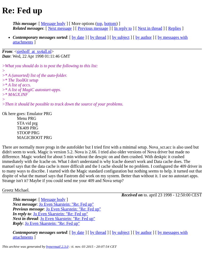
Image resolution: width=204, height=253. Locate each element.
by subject (120, 37)
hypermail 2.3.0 (57, 246)
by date (78, 37)
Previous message (93, 28)
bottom (110, 23)
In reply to (123, 28)
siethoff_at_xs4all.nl (34, 51)
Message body (53, 23)
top (99, 23)
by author (143, 37)
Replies (174, 28)
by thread (98, 37)
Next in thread (150, 28)
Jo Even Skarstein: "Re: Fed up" (66, 204)
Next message (60, 28)
